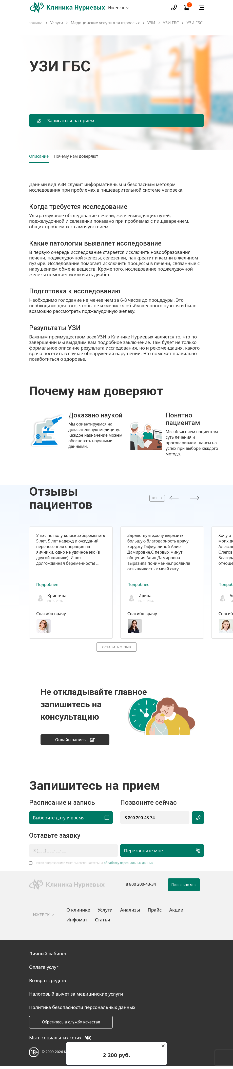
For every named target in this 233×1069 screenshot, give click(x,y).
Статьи (102, 922)
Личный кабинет (48, 956)
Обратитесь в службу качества (71, 1024)
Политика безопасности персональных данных (82, 1010)
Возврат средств (47, 983)
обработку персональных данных (128, 865)
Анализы (130, 912)
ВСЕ (146, 498)
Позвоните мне (184, 887)
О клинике (78, 912)
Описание (39, 156)
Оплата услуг (44, 969)
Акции (176, 912)
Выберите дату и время (71, 820)
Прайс (155, 912)
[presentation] (174, 498)
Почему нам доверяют (76, 156)
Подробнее (47, 584)
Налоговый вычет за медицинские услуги (76, 996)
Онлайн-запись (75, 741)
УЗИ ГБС (171, 23)
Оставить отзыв (116, 647)
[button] (113, 460)
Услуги (56, 23)
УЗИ (151, 23)
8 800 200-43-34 (140, 820)
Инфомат (76, 922)
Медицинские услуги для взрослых (105, 23)
